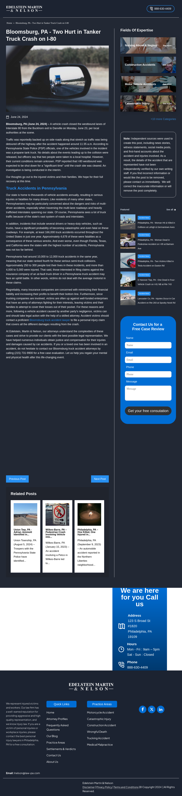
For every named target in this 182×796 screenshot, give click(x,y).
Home (9, 23)
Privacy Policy (104, 787)
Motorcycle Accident (100, 712)
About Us (52, 761)
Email (129, 352)
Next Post (100, 478)
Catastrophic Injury (99, 719)
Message (131, 381)
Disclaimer (89, 787)
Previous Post (17, 478)
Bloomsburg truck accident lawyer (49, 320)
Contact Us (53, 755)
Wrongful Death (97, 731)
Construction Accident (101, 725)
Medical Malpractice (100, 744)
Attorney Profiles (57, 719)
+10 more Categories (163, 119)
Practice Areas (55, 742)
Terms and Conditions (126, 787)
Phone (130, 367)
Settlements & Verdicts (61, 749)
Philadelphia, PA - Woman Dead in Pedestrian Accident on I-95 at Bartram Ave (156, 244)
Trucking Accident (98, 738)
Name (129, 337)
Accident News (144, 218)
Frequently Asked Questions (57, 727)
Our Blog (52, 736)
